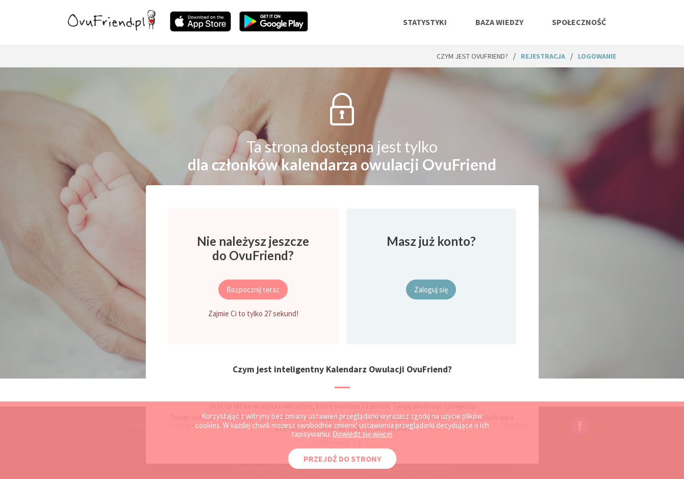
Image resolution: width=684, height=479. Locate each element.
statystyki (425, 22)
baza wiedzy (499, 22)
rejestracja (543, 56)
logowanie (597, 56)
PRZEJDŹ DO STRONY (342, 458)
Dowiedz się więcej (362, 434)
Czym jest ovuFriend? (472, 56)
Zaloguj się (431, 289)
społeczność (579, 22)
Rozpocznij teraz (253, 289)
